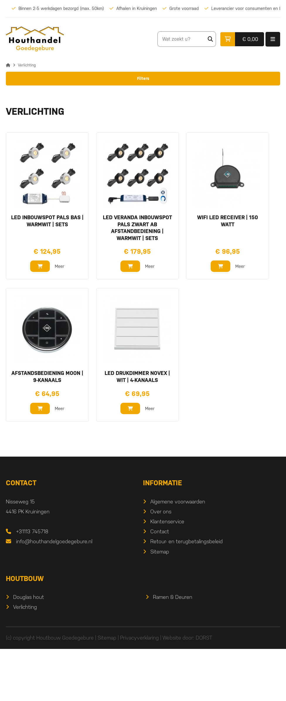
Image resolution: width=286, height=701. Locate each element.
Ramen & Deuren (172, 649)
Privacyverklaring (139, 690)
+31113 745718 (32, 584)
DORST (204, 690)
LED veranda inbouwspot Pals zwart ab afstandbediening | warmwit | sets (137, 280)
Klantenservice (167, 573)
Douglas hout (28, 649)
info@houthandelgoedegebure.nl (54, 594)
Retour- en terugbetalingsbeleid (186, 594)
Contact (159, 584)
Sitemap (159, 604)
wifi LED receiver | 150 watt (227, 273)
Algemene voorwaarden (177, 554)
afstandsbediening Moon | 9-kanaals (47, 428)
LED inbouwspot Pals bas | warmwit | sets (47, 273)
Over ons (160, 564)
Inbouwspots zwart (32, 105)
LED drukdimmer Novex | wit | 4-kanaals (137, 428)
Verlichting (25, 659)
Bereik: (13, 130)
